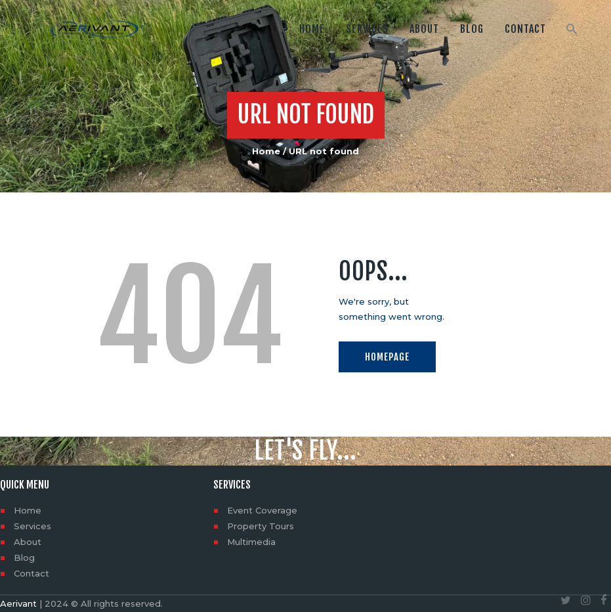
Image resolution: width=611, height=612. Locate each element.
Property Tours (260, 526)
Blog (24, 557)
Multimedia (251, 541)
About (27, 541)
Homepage (387, 357)
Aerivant (18, 603)
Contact (31, 573)
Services (32, 526)
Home (266, 151)
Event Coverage (262, 510)
